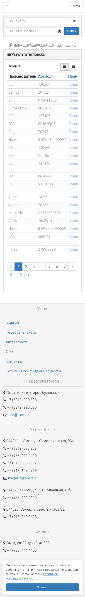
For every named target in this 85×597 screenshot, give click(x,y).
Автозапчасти (17, 342)
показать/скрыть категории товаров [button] (42, 44)
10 (20, 275)
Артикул (45, 76)
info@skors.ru (19, 415)
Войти (75, 6)
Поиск (71, 31)
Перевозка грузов (21, 332)
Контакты (14, 361)
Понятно (42, 587)
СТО (9, 351)
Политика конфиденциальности (33, 371)
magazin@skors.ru (23, 478)
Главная (12, 322)
